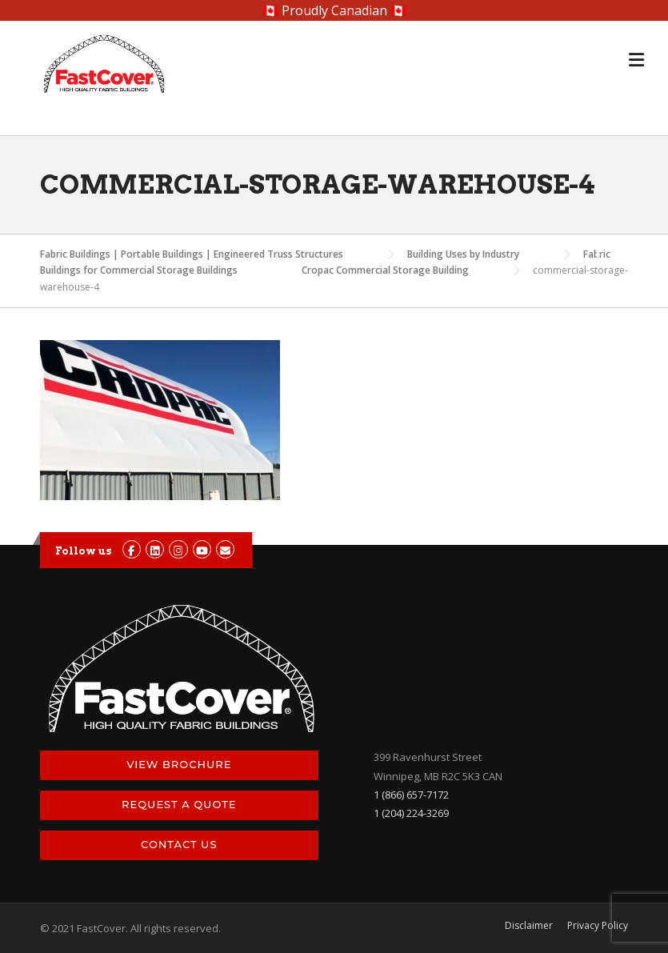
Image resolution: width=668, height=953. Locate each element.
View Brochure (178, 764)
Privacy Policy (597, 926)
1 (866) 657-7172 (411, 794)
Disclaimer (529, 926)
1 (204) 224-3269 (411, 813)
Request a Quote (179, 804)
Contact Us (179, 844)
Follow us (83, 551)
